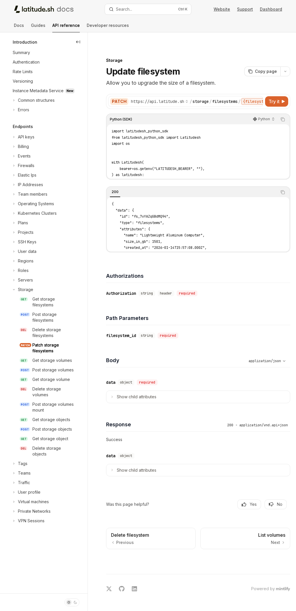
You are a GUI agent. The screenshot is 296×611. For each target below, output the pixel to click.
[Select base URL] (169, 88)
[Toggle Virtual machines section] (30, 501)
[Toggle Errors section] (20, 109)
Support (245, 9)
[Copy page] (262, 58)
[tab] (124, 178)
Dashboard (271, 9)
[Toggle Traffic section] (21, 482)
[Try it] (276, 88)
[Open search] (148, 9)
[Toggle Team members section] (29, 194)
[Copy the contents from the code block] (282, 106)
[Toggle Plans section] (20, 222)
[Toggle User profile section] (26, 492)
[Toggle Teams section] (21, 473)
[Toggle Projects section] (22, 232)
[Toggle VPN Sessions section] (28, 520)
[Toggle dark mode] (71, 602)
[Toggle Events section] (21, 156)
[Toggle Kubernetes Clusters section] (34, 213)
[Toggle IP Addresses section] (27, 184)
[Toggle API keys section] (23, 137)
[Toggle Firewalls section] (23, 165)
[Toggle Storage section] (22, 289)
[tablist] (196, 179)
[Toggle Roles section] (20, 270)
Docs (19, 27)
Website (222, 9)
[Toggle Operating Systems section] (33, 203)
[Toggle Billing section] (20, 146)
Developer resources (108, 27)
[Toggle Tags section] (19, 463)
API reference (66, 27)
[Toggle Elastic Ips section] (24, 175)
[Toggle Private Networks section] (31, 511)
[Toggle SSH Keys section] (24, 242)
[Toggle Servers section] (22, 280)
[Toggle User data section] (24, 251)
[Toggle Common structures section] (33, 100)
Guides (38, 27)
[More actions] (285, 58)
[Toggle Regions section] (22, 261)
